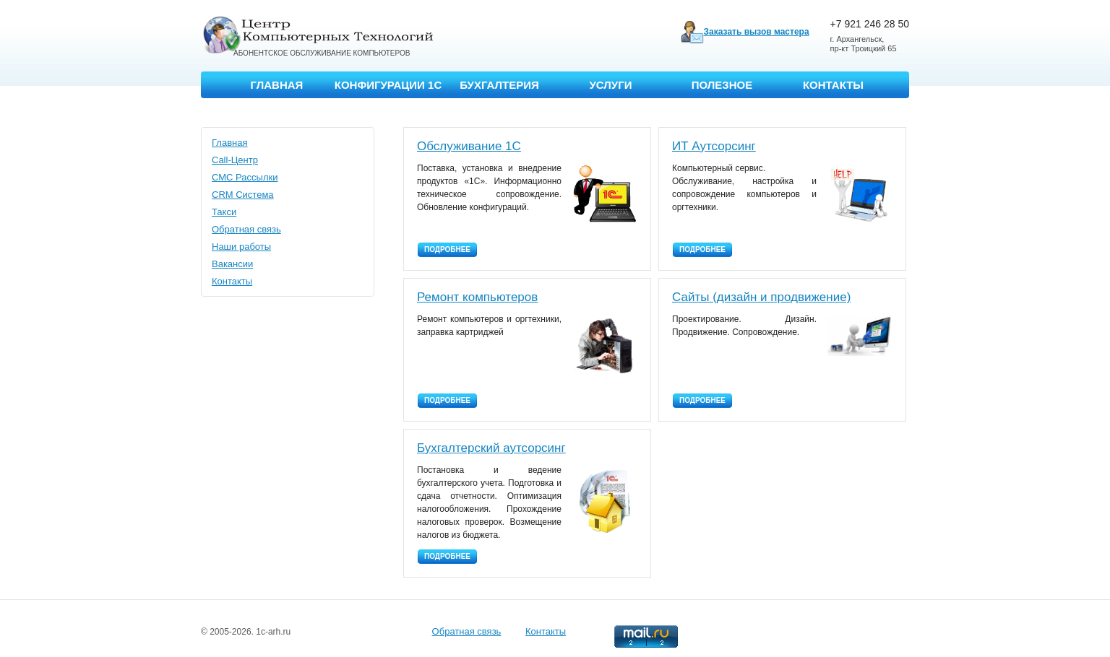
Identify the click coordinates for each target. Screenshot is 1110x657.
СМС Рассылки (245, 177)
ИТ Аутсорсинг (714, 146)
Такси (224, 211)
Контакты (833, 85)
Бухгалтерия (499, 85)
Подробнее (447, 249)
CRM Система (243, 194)
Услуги (611, 85)
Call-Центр (235, 160)
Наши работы (241, 246)
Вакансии (232, 263)
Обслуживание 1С (469, 146)
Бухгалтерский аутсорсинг (491, 448)
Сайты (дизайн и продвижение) (761, 297)
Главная (277, 85)
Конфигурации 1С (388, 85)
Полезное (722, 85)
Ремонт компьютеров (477, 297)
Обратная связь (246, 229)
